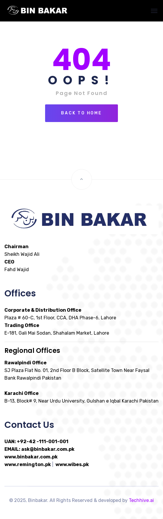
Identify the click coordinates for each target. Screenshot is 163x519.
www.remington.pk (27, 464)
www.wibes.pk (72, 464)
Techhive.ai (141, 500)
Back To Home (81, 113)
